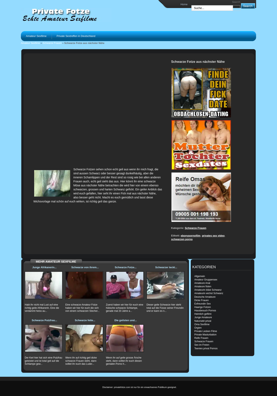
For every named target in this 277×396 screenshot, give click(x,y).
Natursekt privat (202, 321)
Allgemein (199, 276)
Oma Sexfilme (201, 324)
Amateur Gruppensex (205, 279)
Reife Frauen (201, 338)
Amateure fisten (202, 286)
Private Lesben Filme (205, 331)
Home (184, 4)
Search (236, 2)
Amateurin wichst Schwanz (208, 293)
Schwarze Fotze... (125, 267)
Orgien (198, 327)
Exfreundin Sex (202, 303)
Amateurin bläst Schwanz (208, 289)
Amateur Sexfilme (36, 36)
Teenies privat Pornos (205, 348)
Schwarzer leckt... (166, 267)
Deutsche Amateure (204, 296)
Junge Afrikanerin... (44, 267)
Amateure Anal (202, 283)
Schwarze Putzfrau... (44, 320)
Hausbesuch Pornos (205, 310)
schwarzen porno (182, 239)
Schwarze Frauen (52, 43)
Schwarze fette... (85, 320)
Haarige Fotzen (202, 307)
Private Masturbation (205, 334)
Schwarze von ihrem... (85, 267)
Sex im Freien (201, 344)
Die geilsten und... (125, 320)
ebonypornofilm (190, 235)
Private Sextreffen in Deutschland (76, 36)
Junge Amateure (203, 317)
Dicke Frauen (201, 300)
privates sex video (213, 235)
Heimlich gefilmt (202, 314)
